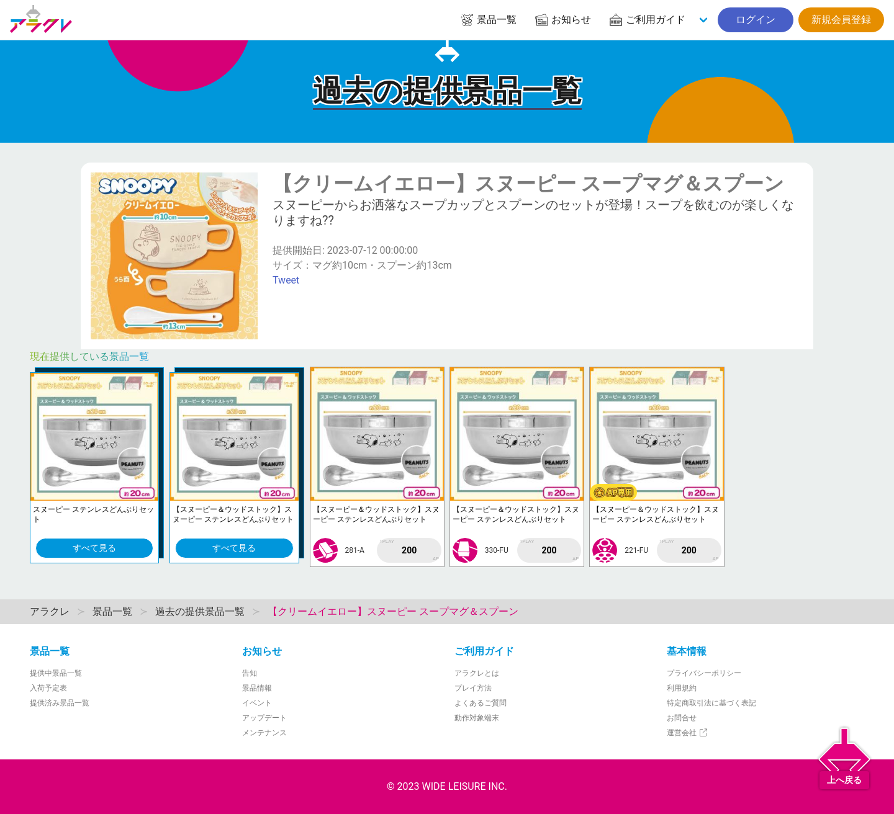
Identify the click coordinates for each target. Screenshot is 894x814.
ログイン (755, 19)
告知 (249, 673)
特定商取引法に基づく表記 (711, 703)
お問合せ (682, 717)
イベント (257, 703)
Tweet (286, 280)
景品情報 (257, 688)
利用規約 (682, 688)
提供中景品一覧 (56, 673)
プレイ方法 (473, 688)
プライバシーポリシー (704, 673)
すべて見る (94, 548)
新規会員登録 (841, 19)
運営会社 (687, 732)
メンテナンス (264, 732)
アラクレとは (476, 673)
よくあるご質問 (480, 703)
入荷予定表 (48, 688)
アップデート (264, 717)
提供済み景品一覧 (59, 703)
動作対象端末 (476, 717)
